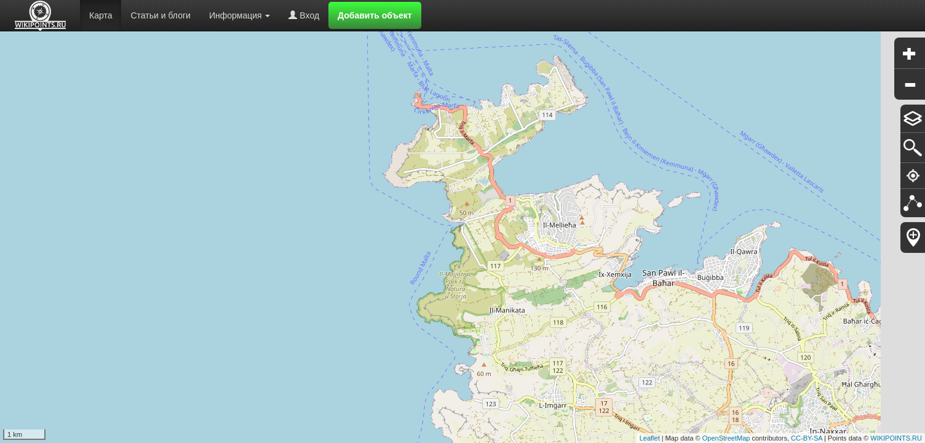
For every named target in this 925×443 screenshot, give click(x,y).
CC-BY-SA (806, 438)
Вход (303, 15)
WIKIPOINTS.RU (896, 438)
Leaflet (650, 438)
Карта (100, 15)
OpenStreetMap (726, 438)
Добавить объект (375, 15)
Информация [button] (240, 15)
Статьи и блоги (160, 15)
